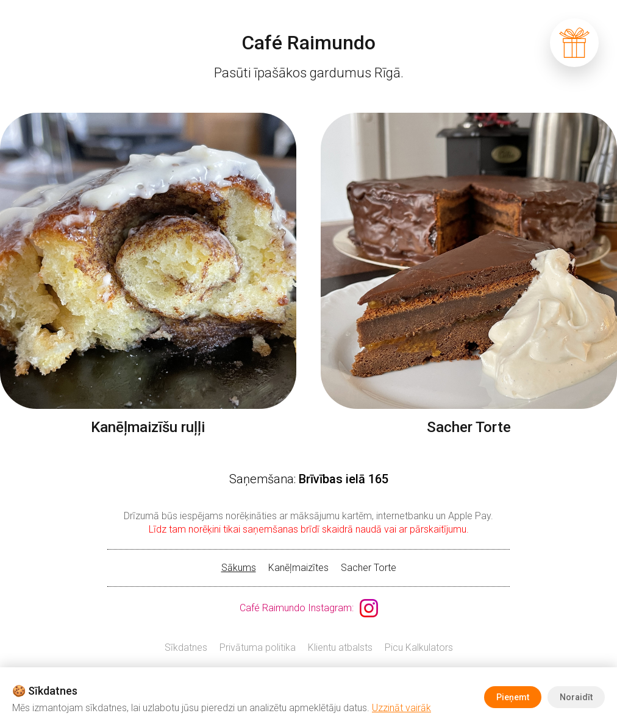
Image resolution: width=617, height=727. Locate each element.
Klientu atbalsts (340, 647)
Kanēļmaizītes (298, 567)
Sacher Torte (368, 567)
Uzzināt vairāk (401, 708)
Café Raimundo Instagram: (297, 608)
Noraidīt (576, 697)
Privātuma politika (257, 647)
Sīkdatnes (186, 647)
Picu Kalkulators (419, 647)
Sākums (238, 567)
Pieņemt (512, 697)
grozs (574, 42)
